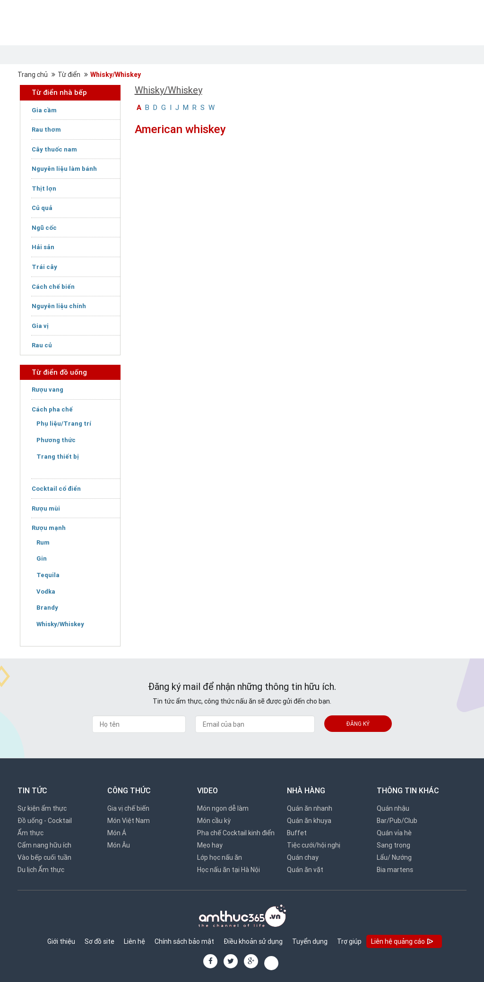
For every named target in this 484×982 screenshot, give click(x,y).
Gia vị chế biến (128, 808)
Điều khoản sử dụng (253, 941)
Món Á (116, 833)
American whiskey (180, 129)
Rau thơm (46, 130)
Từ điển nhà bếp (59, 92)
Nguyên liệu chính (59, 306)
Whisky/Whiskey (115, 74)
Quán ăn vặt (305, 869)
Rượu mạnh (49, 528)
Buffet (297, 833)
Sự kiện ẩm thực (42, 808)
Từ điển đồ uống (59, 372)
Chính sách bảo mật (184, 941)
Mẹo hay (210, 845)
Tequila (48, 575)
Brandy (47, 608)
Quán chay (303, 857)
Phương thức (56, 440)
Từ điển (69, 74)
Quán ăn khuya (309, 820)
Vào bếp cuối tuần (44, 857)
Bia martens (395, 869)
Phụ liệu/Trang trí (63, 424)
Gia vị (40, 326)
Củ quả (42, 208)
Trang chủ (32, 74)
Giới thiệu (61, 941)
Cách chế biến (53, 287)
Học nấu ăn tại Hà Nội (228, 869)
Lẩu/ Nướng (394, 857)
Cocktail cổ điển (56, 489)
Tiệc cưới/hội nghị (313, 845)
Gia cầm (44, 110)
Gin (41, 558)
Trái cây (44, 267)
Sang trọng (393, 845)
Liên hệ (134, 941)
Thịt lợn (44, 189)
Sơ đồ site (99, 941)
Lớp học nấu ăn (219, 857)
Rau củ (42, 345)
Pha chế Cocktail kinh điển (236, 833)
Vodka (45, 592)
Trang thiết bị (57, 457)
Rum (43, 542)
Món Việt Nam (128, 820)
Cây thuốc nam (54, 149)
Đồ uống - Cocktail (44, 820)
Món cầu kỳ (214, 820)
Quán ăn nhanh (309, 808)
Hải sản (43, 247)
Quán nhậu (393, 808)
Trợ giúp (349, 941)
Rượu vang (47, 390)
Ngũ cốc (44, 228)
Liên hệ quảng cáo (403, 942)
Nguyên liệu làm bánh (64, 169)
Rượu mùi (46, 508)
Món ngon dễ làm (223, 808)
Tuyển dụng (310, 941)
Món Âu (118, 845)
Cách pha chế (52, 409)
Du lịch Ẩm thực (40, 869)
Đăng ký (358, 723)
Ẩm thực (30, 833)
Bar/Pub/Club (397, 820)
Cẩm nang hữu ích (44, 845)
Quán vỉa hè (394, 833)
